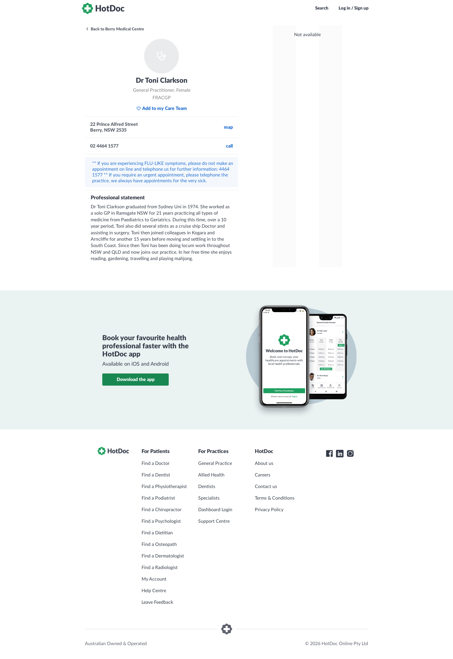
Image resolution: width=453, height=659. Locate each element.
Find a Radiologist (160, 567)
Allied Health (211, 475)
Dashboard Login (215, 509)
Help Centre (154, 590)
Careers (262, 475)
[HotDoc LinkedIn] (340, 453)
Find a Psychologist (161, 521)
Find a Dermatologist (163, 556)
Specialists (209, 498)
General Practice (215, 463)
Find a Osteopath (159, 544)
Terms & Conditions (274, 498)
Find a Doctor (156, 463)
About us (264, 463)
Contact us (266, 486)
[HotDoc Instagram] (350, 453)
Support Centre (214, 521)
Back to (115, 29)
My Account (154, 579)
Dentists (206, 486)
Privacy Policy (269, 509)
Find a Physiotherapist (164, 486)
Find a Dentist (156, 475)
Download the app (136, 379)
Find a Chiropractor (161, 509)
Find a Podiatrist (158, 498)
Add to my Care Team (161, 108)
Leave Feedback (157, 602)
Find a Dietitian (157, 533)
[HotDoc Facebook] (329, 453)
